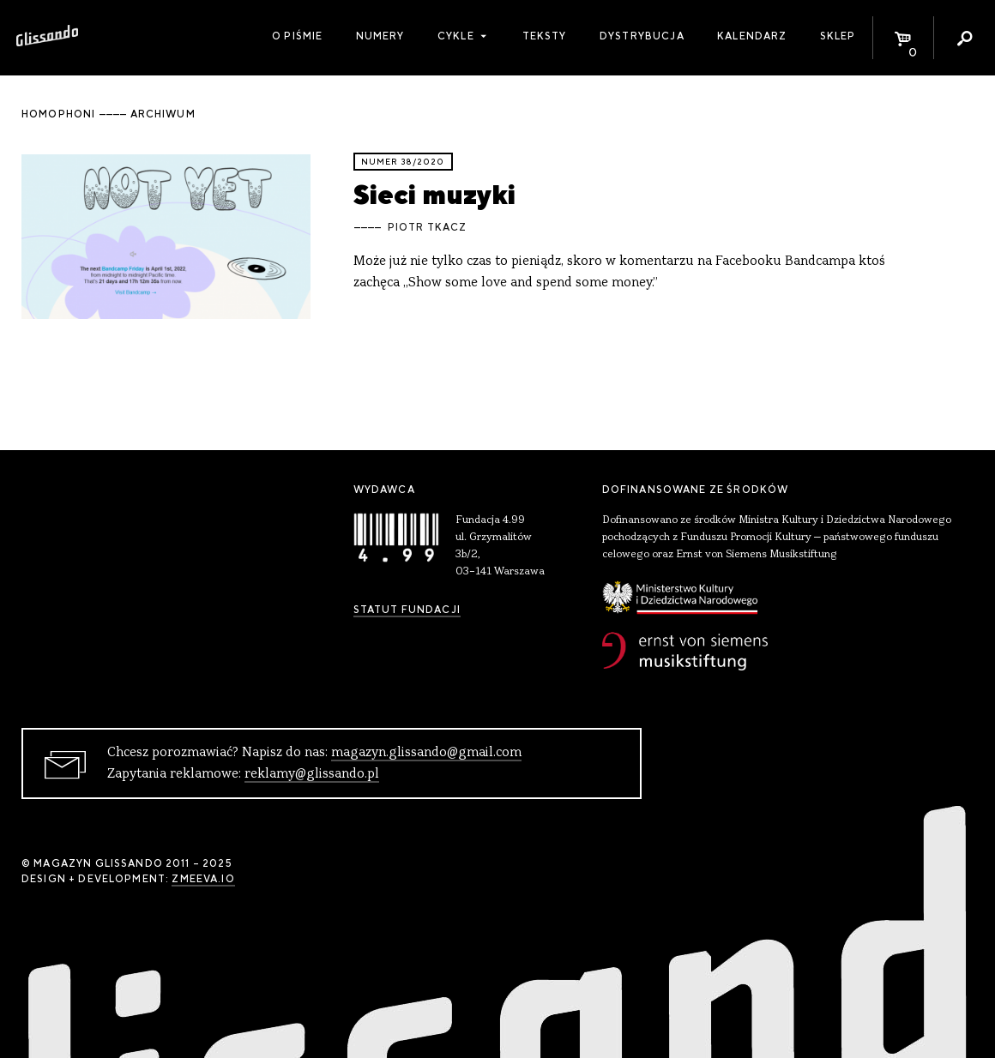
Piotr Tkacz (427, 227)
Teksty (544, 36)
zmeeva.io (203, 879)
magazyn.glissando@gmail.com (426, 753)
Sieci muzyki (434, 194)
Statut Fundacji (407, 610)
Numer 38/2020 (403, 161)
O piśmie (297, 36)
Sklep (838, 36)
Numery (380, 36)
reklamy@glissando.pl (311, 774)
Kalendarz (752, 36)
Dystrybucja (642, 36)
